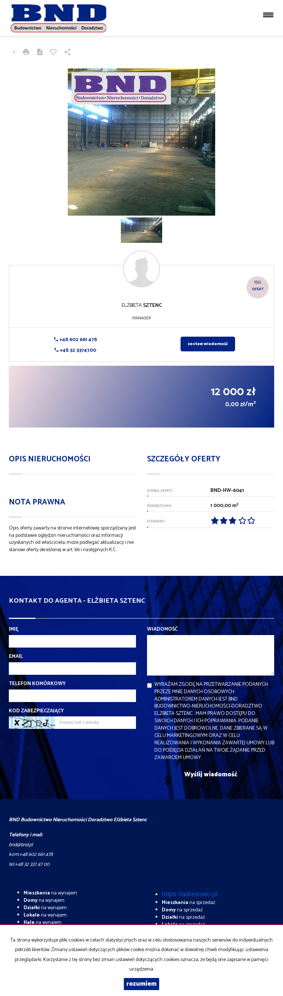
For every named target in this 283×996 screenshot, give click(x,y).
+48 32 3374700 (75, 350)
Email (16, 656)
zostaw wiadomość (208, 344)
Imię (13, 629)
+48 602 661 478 (75, 340)
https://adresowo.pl (189, 894)
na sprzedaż (188, 902)
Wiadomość (162, 629)
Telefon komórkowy (37, 684)
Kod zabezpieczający (36, 711)
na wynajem (50, 893)
